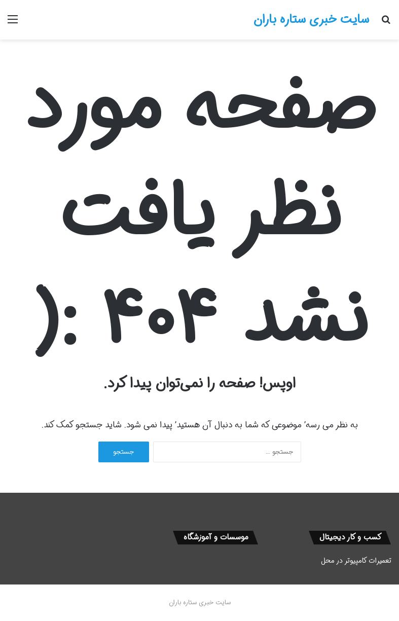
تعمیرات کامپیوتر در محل (356, 560)
